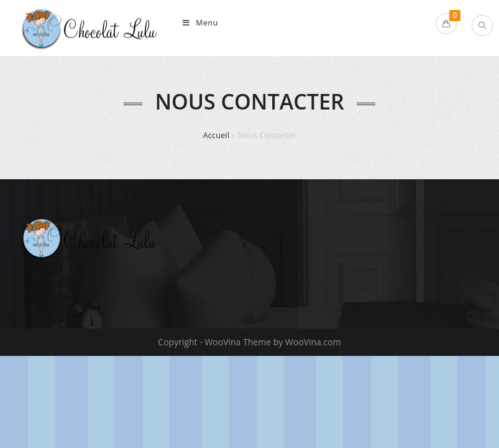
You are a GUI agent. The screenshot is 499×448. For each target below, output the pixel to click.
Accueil (216, 135)
